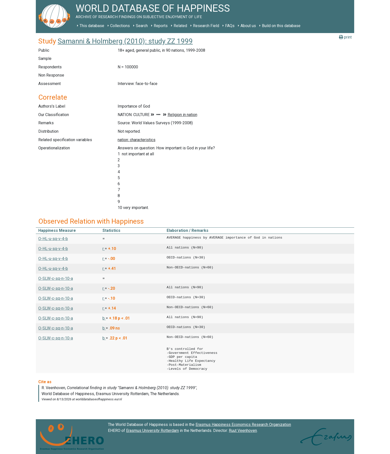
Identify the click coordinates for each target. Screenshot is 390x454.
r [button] (103, 248)
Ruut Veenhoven (243, 430)
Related (180, 25)
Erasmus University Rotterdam (152, 430)
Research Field (206, 25)
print (345, 37)
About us (248, 25)
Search (142, 25)
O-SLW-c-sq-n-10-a (55, 278)
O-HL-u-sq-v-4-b (53, 238)
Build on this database (281, 25)
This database (92, 25)
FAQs (230, 25)
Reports (161, 25)
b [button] (104, 318)
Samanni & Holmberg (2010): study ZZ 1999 (125, 41)
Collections (120, 25)
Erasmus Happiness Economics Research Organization (243, 424)
